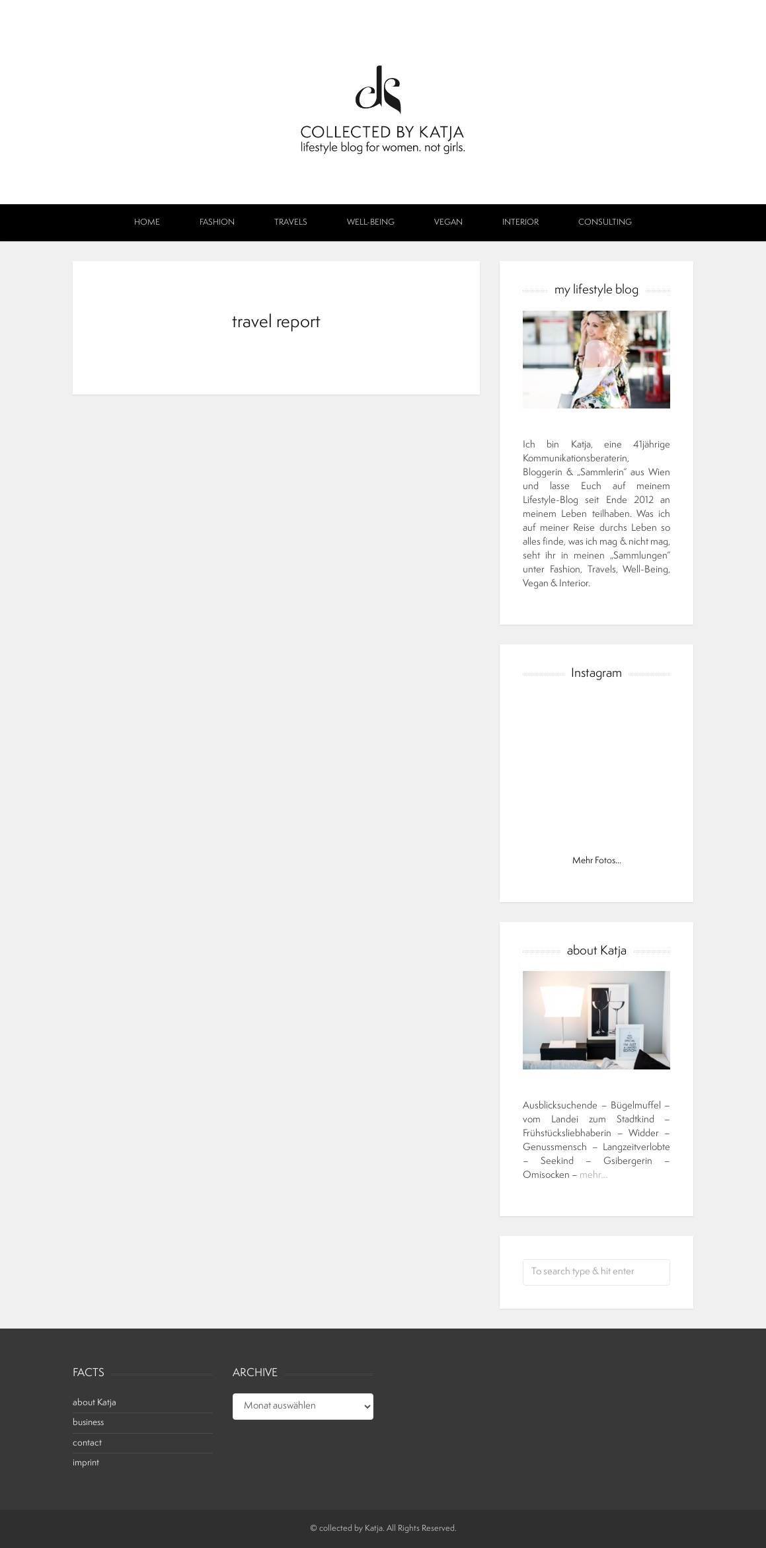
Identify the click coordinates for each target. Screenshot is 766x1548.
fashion (217, 223)
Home (147, 223)
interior (520, 223)
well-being (371, 223)
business (88, 1422)
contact (87, 1443)
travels (290, 223)
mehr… (593, 1175)
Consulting (605, 223)
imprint (86, 1463)
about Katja (94, 1403)
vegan (448, 223)
